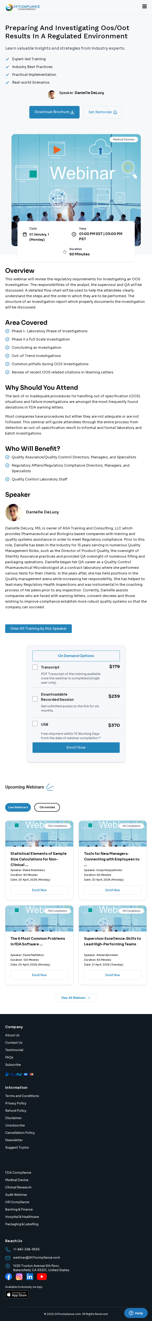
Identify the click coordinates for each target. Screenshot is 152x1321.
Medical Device (16, 1180)
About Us (12, 1035)
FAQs (9, 1057)
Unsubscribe (15, 1125)
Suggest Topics (17, 1147)
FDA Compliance (18, 1173)
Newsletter (14, 1140)
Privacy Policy (15, 1103)
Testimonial (14, 1050)
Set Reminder (102, 112)
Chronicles (47, 807)
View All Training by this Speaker (38, 628)
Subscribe (13, 1065)
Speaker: (81, 93)
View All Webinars (76, 998)
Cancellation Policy (20, 1133)
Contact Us (13, 1043)
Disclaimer (13, 1118)
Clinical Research (18, 1187)
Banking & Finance (19, 1209)
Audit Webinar (16, 1195)
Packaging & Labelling (21, 1224)
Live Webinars (18, 807)
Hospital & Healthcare (22, 1217)
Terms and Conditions (22, 1096)
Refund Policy (15, 1111)
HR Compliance (17, 1202)
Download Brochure (54, 112)
